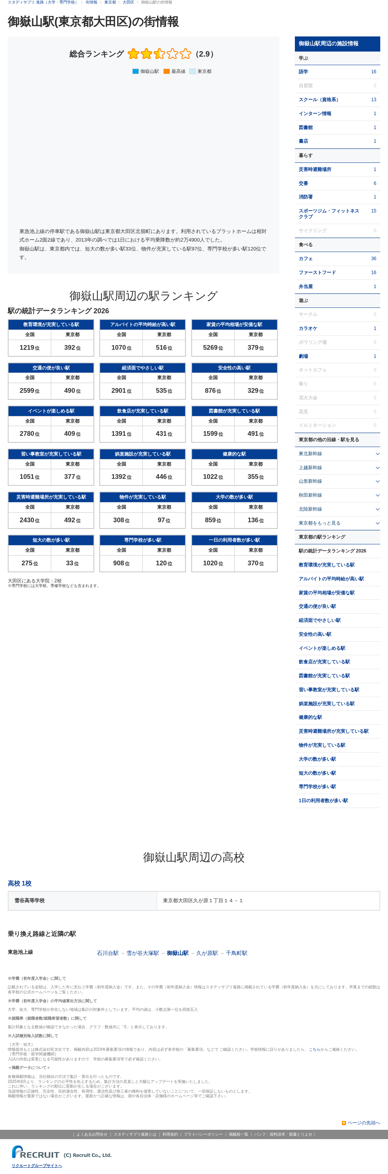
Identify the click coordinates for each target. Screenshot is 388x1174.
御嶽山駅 (178, 953)
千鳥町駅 (237, 953)
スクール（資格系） (320, 99)
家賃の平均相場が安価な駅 (327, 593)
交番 (303, 183)
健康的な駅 (310, 717)
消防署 (306, 197)
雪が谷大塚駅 (142, 953)
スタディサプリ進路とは (135, 1134)
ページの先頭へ (364, 1123)
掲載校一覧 (238, 1134)
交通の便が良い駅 (317, 606)
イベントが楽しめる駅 (322, 648)
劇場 (303, 356)
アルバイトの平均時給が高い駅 (331, 579)
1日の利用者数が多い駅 (323, 800)
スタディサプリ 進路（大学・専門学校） (43, 2)
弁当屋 (306, 286)
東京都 (110, 2)
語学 (303, 71)
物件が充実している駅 (322, 745)
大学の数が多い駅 (317, 759)
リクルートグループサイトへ (37, 1166)
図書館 (306, 127)
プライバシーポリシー (203, 1134)
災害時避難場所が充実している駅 (334, 731)
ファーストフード (317, 272)
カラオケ (308, 328)
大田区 (128, 2)
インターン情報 (315, 113)
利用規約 (170, 1134)
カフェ (306, 258)
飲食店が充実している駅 (324, 662)
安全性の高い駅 (315, 634)
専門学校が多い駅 (317, 786)
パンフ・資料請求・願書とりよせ (283, 1134)
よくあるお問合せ (91, 1134)
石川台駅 (108, 953)
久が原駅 (207, 953)
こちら (314, 1049)
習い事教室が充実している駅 (329, 689)
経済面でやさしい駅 (320, 620)
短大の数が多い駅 (317, 773)
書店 (303, 141)
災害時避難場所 (315, 169)
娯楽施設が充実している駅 (327, 703)
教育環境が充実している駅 (327, 565)
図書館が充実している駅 (324, 676)
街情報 (91, 2)
